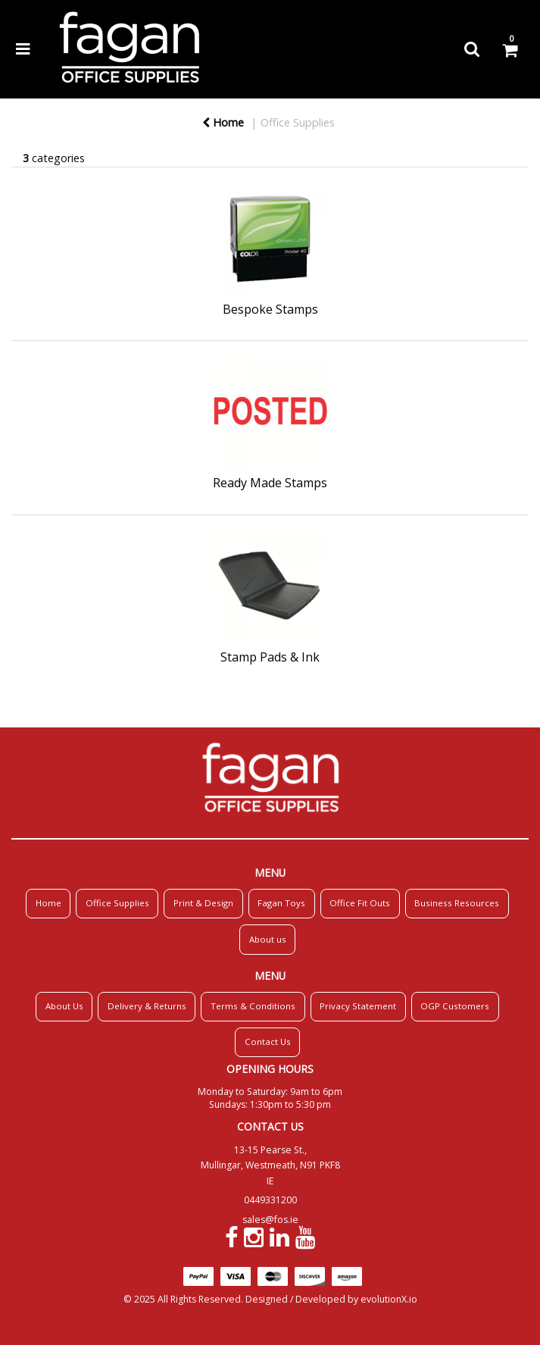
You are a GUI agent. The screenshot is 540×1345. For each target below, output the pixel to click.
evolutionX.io (389, 1299)
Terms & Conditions (253, 1006)
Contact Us (268, 1041)
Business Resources (456, 903)
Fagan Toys (281, 903)
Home (223, 122)
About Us (64, 1006)
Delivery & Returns (147, 1006)
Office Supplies (298, 122)
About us (267, 939)
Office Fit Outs (359, 903)
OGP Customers (454, 1006)
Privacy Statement (358, 1006)
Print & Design (203, 903)
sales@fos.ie (270, 1219)
